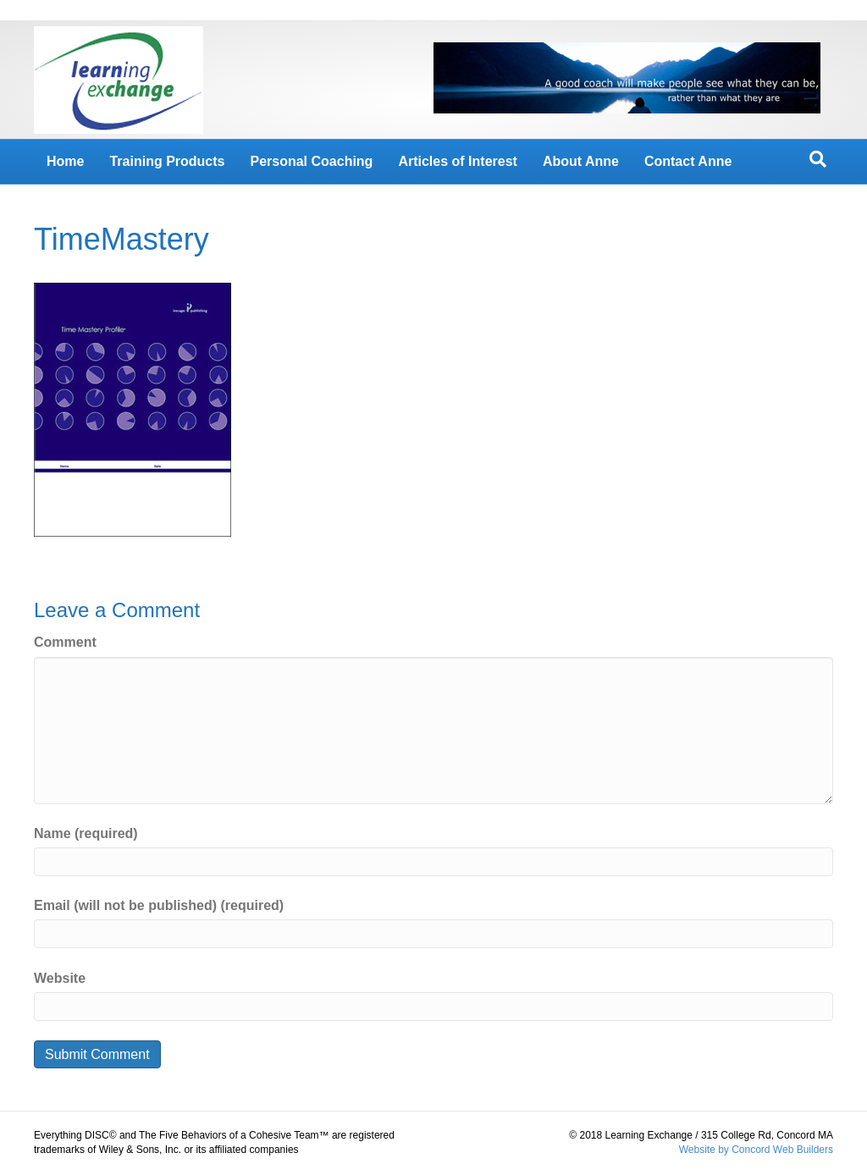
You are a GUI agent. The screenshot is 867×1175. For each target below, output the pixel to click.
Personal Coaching (311, 161)
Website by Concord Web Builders (756, 1150)
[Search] (818, 159)
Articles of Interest (457, 161)
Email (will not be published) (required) (159, 905)
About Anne (581, 161)
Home (65, 161)
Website (60, 978)
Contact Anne (688, 161)
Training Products (166, 161)
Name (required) (86, 833)
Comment (65, 642)
